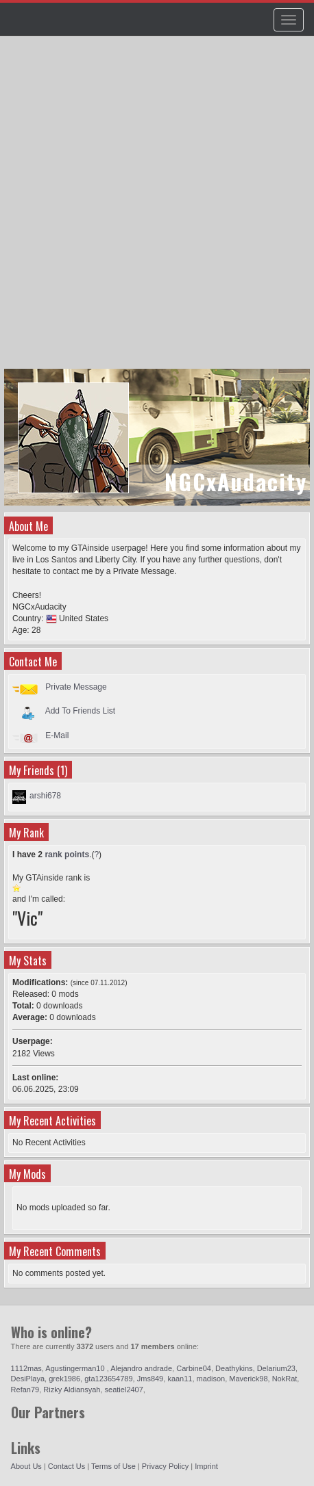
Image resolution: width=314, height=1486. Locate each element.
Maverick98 (248, 1378)
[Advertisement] (157, 208)
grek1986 (64, 1378)
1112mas (26, 1368)
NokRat (285, 1378)
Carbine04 (193, 1368)
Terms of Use (113, 1466)
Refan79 (25, 1389)
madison (211, 1378)
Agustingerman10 (75, 1368)
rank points (67, 854)
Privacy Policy (165, 1466)
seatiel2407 (124, 1389)
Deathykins (233, 1368)
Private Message (75, 687)
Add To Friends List (80, 711)
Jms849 (150, 1378)
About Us (26, 1466)
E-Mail (57, 735)
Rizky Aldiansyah (71, 1389)
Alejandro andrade (141, 1368)
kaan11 (179, 1378)
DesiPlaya (28, 1378)
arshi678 (45, 795)
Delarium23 (276, 1368)
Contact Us (66, 1466)
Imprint (206, 1466)
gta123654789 (108, 1378)
